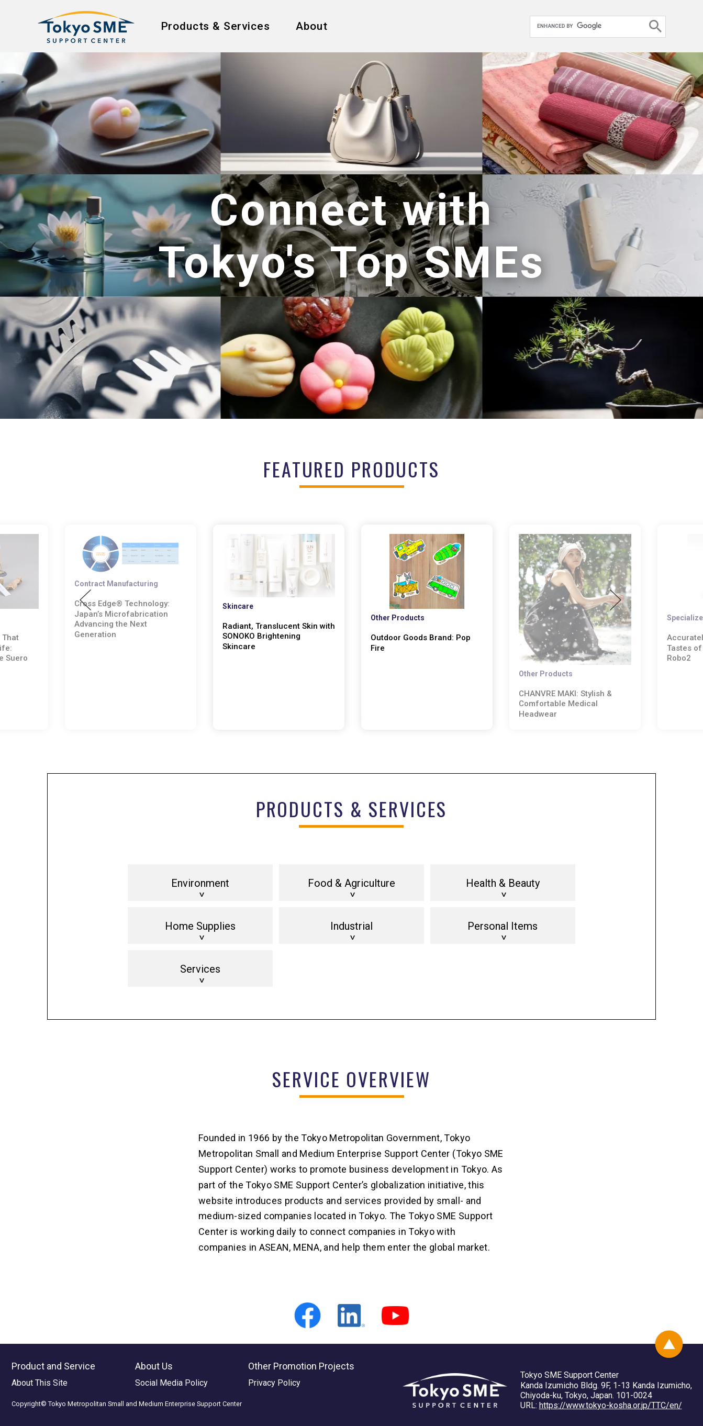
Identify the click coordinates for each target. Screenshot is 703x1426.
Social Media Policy (171, 1383)
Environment (200, 883)
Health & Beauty (503, 883)
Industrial (351, 926)
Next (615, 599)
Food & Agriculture (351, 883)
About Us (154, 1366)
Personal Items (502, 926)
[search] (588, 25)
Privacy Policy (274, 1383)
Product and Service (53, 1366)
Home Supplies (200, 926)
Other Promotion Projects (301, 1366)
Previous (85, 599)
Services (200, 969)
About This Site (40, 1383)
